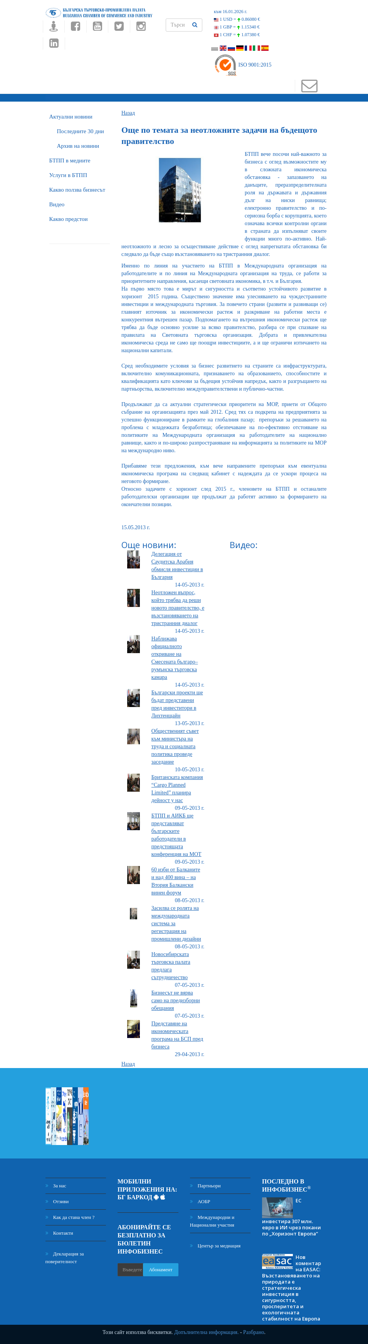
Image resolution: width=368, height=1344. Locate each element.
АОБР (200, 1201)
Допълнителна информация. (206, 1332)
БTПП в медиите (70, 160)
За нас (55, 1186)
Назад (128, 113)
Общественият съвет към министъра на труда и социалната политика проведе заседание (175, 746)
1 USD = (237, 19)
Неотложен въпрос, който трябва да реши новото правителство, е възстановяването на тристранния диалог (177, 608)
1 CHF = (237, 34)
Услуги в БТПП (68, 175)
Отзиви (57, 1201)
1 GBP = (237, 27)
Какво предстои (68, 219)
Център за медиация (215, 1246)
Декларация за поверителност (64, 1257)
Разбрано (253, 1332)
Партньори (205, 1186)
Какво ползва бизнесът (77, 190)
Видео (57, 204)
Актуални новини (70, 117)
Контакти (59, 1233)
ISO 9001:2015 (242, 65)
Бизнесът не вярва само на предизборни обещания (175, 1000)
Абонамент (160, 1269)
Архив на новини (78, 146)
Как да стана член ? (70, 1217)
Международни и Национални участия (212, 1221)
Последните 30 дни (80, 131)
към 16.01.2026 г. (230, 11)
